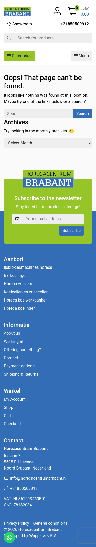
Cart (8, 415)
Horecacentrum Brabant (40, 529)
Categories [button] (19, 55)
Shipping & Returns (21, 374)
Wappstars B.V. (43, 535)
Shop (8, 407)
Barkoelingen (16, 275)
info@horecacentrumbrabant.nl (38, 478)
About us (12, 333)
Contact (11, 357)
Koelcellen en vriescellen (26, 291)
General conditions (50, 523)
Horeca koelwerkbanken (26, 300)
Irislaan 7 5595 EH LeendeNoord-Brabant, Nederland (27, 462)
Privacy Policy (16, 523)
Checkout (12, 423)
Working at (13, 341)
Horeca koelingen (20, 308)
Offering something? (22, 349)
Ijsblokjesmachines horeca (28, 267)
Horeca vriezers (18, 283)
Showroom (19, 23)
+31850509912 (75, 23)
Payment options (19, 366)
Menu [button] (81, 55)
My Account (15, 399)
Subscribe (71, 230)
